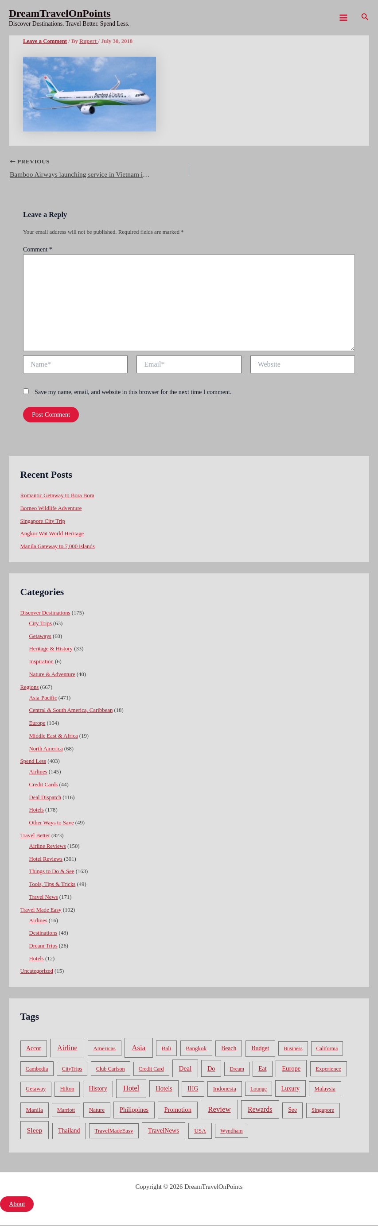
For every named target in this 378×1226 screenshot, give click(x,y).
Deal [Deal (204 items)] (185, 1069)
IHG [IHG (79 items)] (192, 1089)
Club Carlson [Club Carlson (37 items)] (110, 1070)
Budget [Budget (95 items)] (260, 1049)
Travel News (43, 898)
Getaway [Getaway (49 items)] (36, 1090)
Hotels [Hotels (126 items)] (164, 1089)
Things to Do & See (51, 873)
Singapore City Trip (42, 522)
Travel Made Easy (41, 911)
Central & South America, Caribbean (71, 711)
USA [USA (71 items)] (200, 1131)
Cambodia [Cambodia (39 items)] (37, 1070)
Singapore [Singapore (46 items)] (323, 1111)
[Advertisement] (189, 102)
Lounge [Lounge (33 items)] (258, 1090)
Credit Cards (43, 785)
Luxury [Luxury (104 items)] (290, 1089)
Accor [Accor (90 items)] (33, 1049)
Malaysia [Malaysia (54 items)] (325, 1089)
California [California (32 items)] (327, 1049)
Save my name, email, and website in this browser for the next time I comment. (133, 393)
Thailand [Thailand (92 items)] (69, 1131)
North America (46, 749)
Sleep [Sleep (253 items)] (35, 1131)
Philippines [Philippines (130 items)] (134, 1110)
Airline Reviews (47, 847)
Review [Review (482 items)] (219, 1110)
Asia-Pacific (43, 699)
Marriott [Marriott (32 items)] (66, 1111)
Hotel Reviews (45, 860)
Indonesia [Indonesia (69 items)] (224, 1089)
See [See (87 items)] (292, 1111)
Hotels (36, 811)
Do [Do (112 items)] (211, 1069)
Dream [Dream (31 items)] (237, 1070)
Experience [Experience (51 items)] (328, 1070)
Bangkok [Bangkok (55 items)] (196, 1049)
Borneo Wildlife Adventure (51, 509)
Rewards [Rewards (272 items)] (260, 1110)
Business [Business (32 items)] (293, 1049)
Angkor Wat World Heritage (52, 534)
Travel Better (35, 836)
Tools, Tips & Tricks (52, 885)
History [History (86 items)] (98, 1089)
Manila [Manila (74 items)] (34, 1111)
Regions (29, 688)
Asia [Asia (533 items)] (138, 1048)
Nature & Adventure (52, 675)
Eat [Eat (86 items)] (262, 1069)
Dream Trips (43, 947)
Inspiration (41, 662)
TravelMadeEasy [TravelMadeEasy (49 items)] (114, 1132)
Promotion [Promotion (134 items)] (177, 1110)
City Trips (40, 624)
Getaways (40, 637)
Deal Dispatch (45, 798)
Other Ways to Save (51, 823)
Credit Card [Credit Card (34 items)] (151, 1070)
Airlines (38, 773)
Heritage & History (51, 650)
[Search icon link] (365, 17)
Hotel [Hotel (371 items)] (131, 1089)
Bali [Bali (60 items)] (166, 1049)
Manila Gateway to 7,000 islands (57, 547)
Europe (37, 724)
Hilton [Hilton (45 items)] (67, 1090)
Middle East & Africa (53, 737)
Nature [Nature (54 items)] (97, 1111)
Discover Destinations (45, 614)
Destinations (43, 934)
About (17, 1204)
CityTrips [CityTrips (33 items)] (72, 1070)
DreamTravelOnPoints (60, 13)
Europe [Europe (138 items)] (291, 1069)
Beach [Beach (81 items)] (228, 1049)
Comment (37, 251)
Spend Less (33, 762)
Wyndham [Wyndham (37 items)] (231, 1132)
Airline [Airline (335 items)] (67, 1048)
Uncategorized (36, 972)
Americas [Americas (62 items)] (104, 1049)
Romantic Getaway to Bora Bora (57, 496)
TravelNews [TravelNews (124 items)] (163, 1131)
